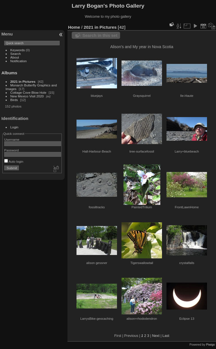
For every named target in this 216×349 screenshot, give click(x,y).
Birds (14, 100)
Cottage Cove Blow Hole (28, 92)
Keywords (17, 50)
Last (166, 336)
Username (11, 139)
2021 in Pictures (23, 81)
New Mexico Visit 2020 (27, 96)
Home (74, 27)
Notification (18, 61)
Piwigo (210, 344)
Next (155, 336)
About (14, 57)
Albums (9, 72)
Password (11, 150)
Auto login (13, 161)
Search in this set (99, 35)
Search (15, 53)
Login (14, 127)
